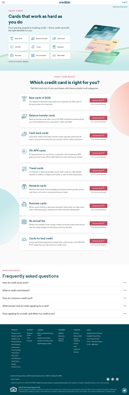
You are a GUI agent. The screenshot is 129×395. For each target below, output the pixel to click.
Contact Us (77, 349)
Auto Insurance (15, 344)
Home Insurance (16, 341)
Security (29, 341)
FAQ (28, 338)
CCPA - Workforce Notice (94, 341)
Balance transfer (39, 38)
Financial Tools (15, 367)
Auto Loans (14, 356)
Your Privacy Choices (93, 339)
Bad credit (59, 55)
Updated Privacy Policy (93, 336)
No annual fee (38, 55)
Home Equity (15, 353)
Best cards (16, 38)
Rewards (58, 47)
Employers (61, 336)
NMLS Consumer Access (44, 383)
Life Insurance (15, 347)
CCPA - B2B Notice (92, 344)
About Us (76, 333)
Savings (13, 364)
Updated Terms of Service (94, 333)
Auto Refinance (15, 358)
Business (15, 55)
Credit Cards (15, 361)
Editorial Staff (78, 336)
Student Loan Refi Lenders (45, 341)
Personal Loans (15, 333)
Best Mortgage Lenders (44, 343)
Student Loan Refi (16, 336)
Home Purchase (16, 350)
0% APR (15, 47)
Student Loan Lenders (43, 338)
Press (75, 346)
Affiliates (61, 333)
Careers (76, 343)
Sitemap (76, 352)
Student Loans (15, 339)
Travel (36, 47)
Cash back (59, 38)
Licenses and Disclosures (60, 383)
